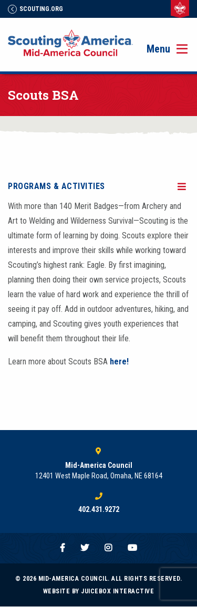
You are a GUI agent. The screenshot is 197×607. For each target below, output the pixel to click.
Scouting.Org (35, 9)
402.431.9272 (98, 509)
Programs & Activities (56, 186)
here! (119, 362)
